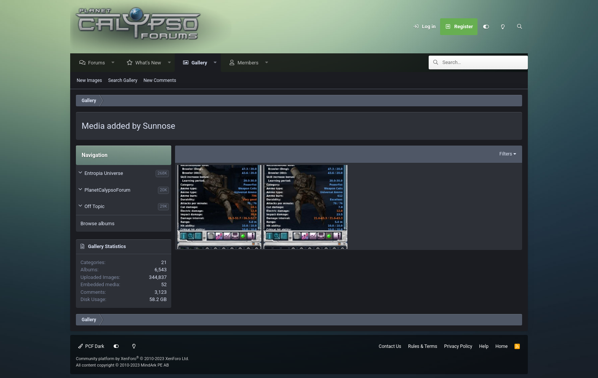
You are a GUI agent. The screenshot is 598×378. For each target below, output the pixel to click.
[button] (115, 63)
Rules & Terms (422, 346)
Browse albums (97, 224)
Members (250, 63)
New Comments (159, 80)
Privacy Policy (458, 346)
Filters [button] (506, 154)
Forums (98, 63)
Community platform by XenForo (132, 358)
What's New (150, 63)
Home (501, 346)
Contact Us (390, 346)
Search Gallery (123, 80)
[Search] (519, 26)
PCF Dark (91, 346)
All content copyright (122, 365)
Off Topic (94, 207)
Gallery (201, 63)
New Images (89, 80)
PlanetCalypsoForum (107, 190)
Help (484, 346)
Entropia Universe (103, 173)
